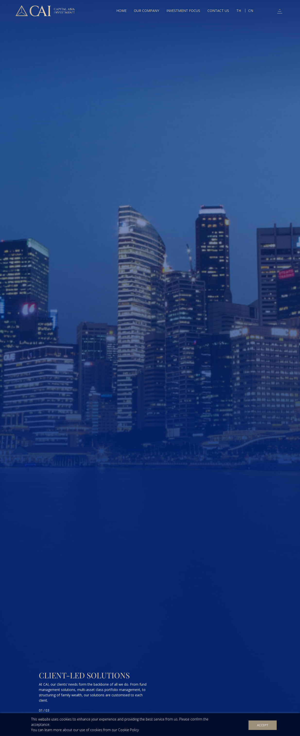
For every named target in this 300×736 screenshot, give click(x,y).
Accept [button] (262, 725)
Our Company (146, 10)
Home (121, 10)
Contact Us (218, 10)
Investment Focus (183, 10)
